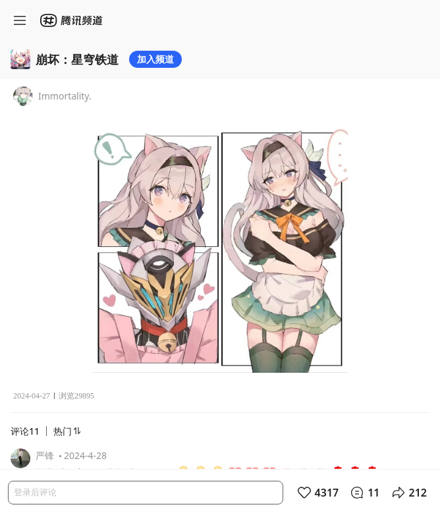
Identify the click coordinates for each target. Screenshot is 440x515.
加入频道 (155, 59)
